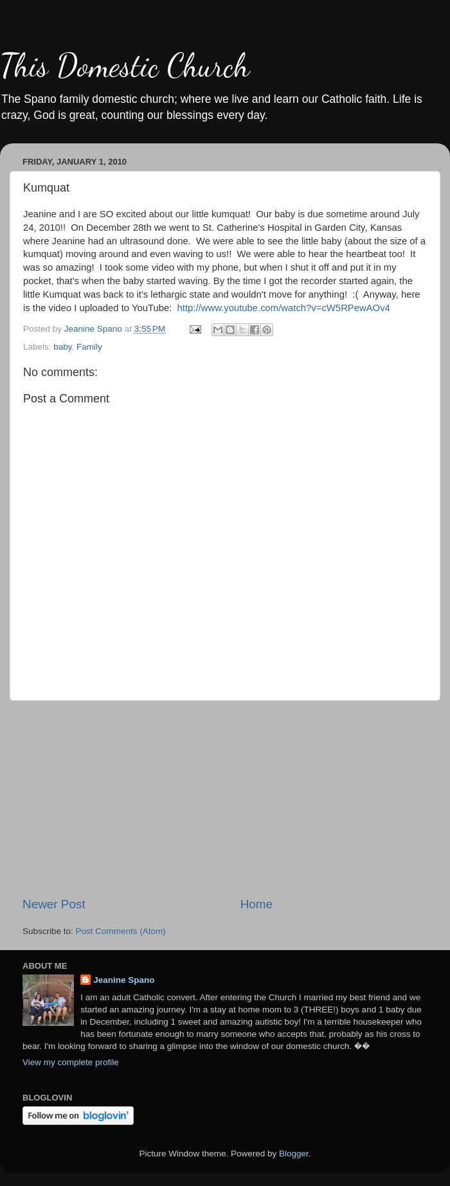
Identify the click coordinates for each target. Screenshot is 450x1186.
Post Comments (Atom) (121, 931)
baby (62, 347)
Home (256, 904)
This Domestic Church (124, 65)
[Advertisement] (225, 798)
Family (89, 347)
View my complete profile (70, 1062)
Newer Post (54, 904)
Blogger (294, 1153)
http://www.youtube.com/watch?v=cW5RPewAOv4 (283, 308)
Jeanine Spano (123, 980)
